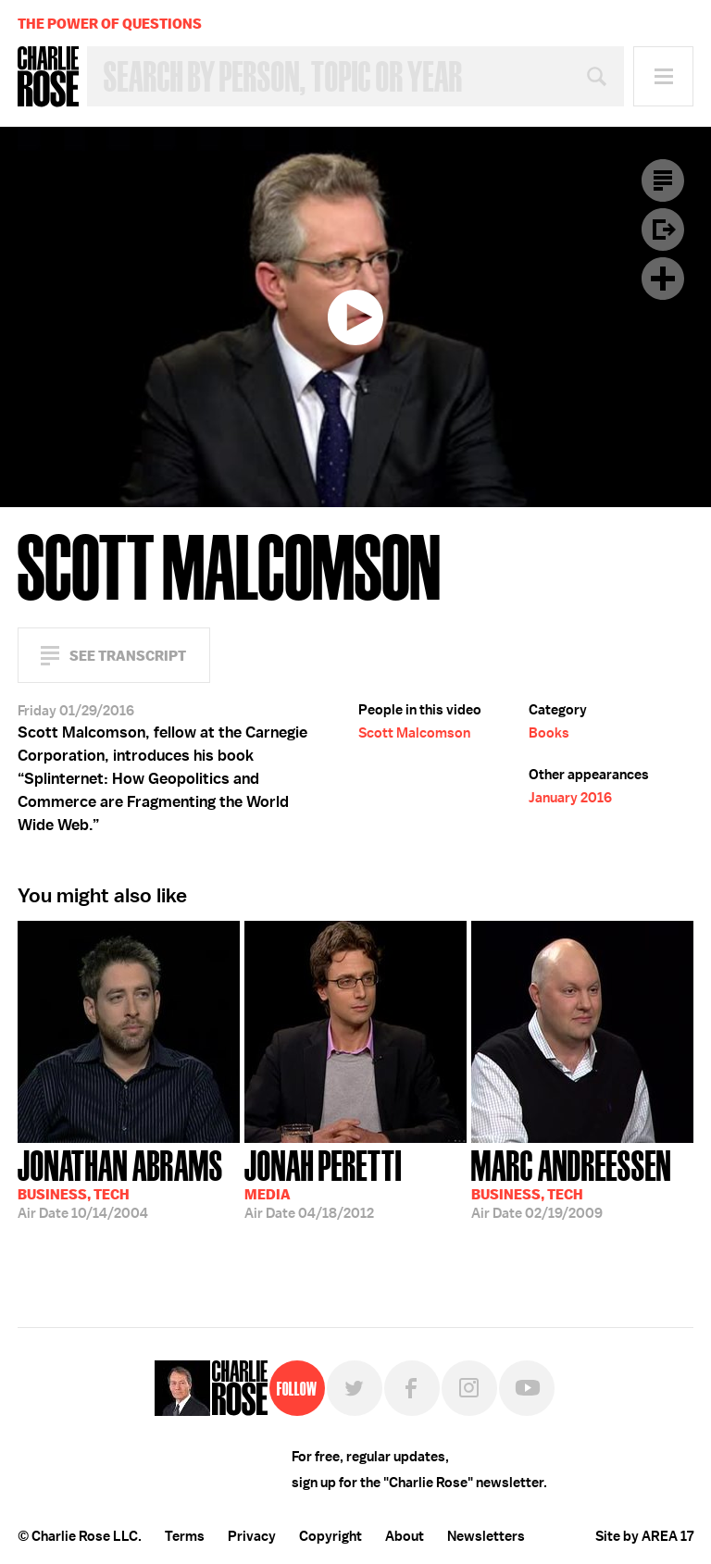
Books (549, 733)
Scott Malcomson (414, 733)
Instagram (469, 1388)
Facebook (412, 1388)
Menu (663, 76)
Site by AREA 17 (644, 1536)
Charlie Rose (48, 76)
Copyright (330, 1536)
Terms (185, 1536)
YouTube (527, 1388)
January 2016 (570, 797)
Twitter (354, 1388)
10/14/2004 (120, 1183)
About (404, 1536)
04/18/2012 (323, 1183)
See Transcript (127, 655)
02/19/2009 (571, 1183)
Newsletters (486, 1536)
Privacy (252, 1536)
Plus (663, 278)
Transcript (663, 180)
